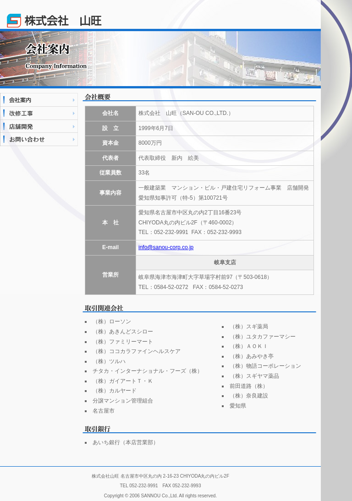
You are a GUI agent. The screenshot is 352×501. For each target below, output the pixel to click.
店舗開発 (39, 126)
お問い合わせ (39, 139)
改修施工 (39, 113)
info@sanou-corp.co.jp (165, 247)
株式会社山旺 (54, 13)
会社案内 (39, 99)
